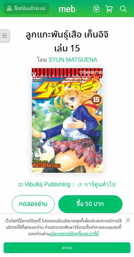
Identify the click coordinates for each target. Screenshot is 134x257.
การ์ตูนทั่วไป (99, 184)
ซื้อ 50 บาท (90, 204)
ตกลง (67, 247)
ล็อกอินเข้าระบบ (25, 8)
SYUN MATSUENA (73, 60)
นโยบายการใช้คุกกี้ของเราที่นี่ (74, 234)
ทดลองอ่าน (33, 204)
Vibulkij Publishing (48, 184)
